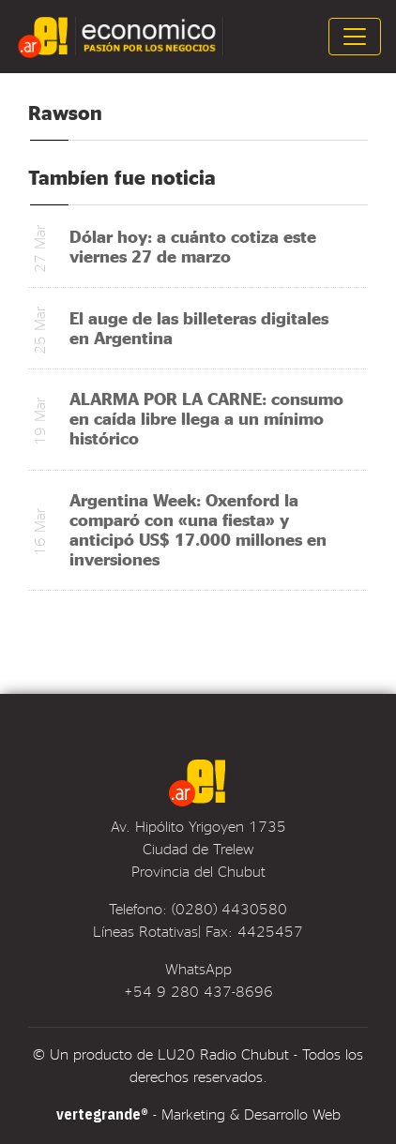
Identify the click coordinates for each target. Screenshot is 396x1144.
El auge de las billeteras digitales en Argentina (198, 327)
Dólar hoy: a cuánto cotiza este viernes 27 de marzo (192, 245)
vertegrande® (102, 1114)
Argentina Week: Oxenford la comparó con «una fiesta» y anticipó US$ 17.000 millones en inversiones (198, 529)
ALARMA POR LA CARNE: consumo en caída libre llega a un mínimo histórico (206, 417)
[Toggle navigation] (354, 36)
